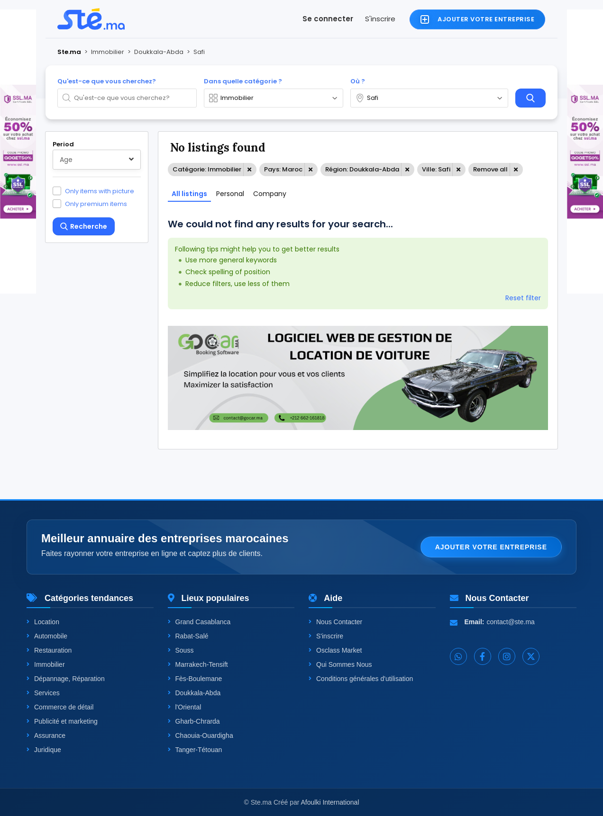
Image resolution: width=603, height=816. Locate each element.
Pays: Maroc (283, 169)
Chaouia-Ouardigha (200, 735)
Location (43, 622)
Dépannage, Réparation (66, 678)
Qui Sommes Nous (340, 664)
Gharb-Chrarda (194, 721)
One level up (85, 434)
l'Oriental (184, 707)
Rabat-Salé (188, 636)
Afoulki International (330, 802)
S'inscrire (380, 19)
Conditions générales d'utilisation (361, 678)
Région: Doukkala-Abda (362, 169)
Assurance (46, 735)
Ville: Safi (436, 169)
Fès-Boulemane (195, 678)
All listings (189, 193)
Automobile (47, 636)
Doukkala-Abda (194, 693)
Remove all (490, 169)
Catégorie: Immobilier (207, 169)
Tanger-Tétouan (195, 749)
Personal (230, 193)
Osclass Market (335, 650)
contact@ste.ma (511, 622)
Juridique (44, 749)
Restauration (49, 650)
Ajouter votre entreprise (491, 547)
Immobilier (46, 664)
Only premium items (96, 203)
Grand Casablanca (199, 622)
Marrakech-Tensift (198, 664)
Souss (181, 650)
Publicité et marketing (62, 721)
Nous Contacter (335, 622)
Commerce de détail (60, 707)
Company (269, 193)
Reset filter (523, 298)
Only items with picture (99, 191)
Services (43, 693)
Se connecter (327, 19)
